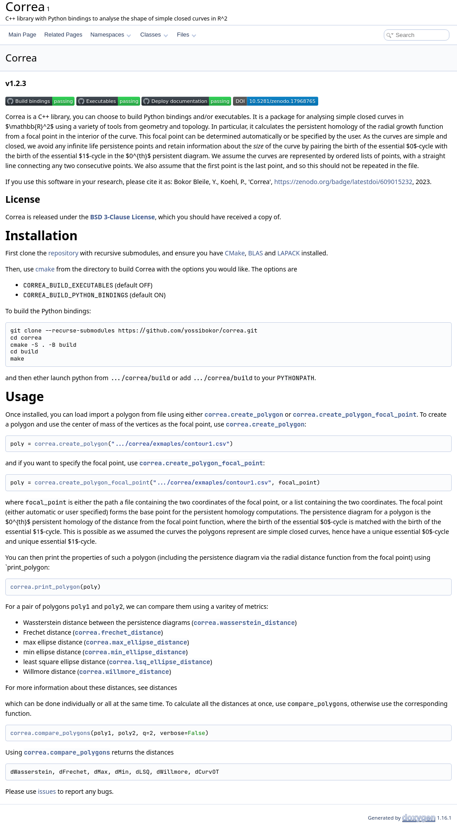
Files (186, 34)
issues (47, 791)
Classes (154, 34)
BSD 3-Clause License (122, 217)
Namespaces (110, 34)
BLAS (255, 253)
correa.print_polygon (45, 587)
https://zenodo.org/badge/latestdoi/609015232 (343, 181)
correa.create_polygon (243, 414)
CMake (235, 253)
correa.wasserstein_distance (244, 623)
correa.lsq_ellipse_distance (159, 662)
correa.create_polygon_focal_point (354, 414)
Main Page (22, 34)
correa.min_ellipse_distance (135, 652)
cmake (44, 269)
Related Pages (63, 34)
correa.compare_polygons (50, 733)
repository (63, 253)
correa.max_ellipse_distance (136, 642)
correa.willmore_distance (124, 672)
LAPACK (289, 253)
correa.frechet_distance (118, 632)
